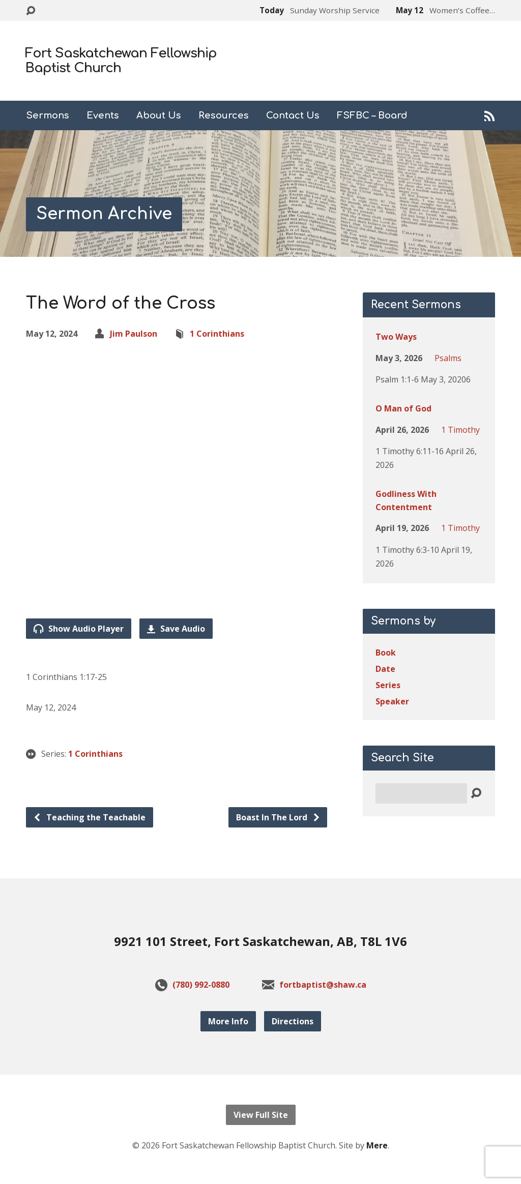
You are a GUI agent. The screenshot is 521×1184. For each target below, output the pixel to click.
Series (387, 685)
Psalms (448, 358)
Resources (223, 115)
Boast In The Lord (278, 817)
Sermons (47, 115)
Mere (377, 1145)
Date (385, 668)
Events (102, 115)
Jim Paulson (133, 333)
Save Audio (176, 628)
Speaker (392, 701)
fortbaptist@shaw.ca (322, 984)
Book (385, 652)
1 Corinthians (217, 333)
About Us (158, 115)
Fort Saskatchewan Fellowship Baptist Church (121, 60)
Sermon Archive (104, 214)
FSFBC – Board (372, 115)
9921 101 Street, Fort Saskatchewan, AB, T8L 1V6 (260, 941)
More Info (228, 1021)
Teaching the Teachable (89, 817)
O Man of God (403, 408)
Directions (292, 1021)
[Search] (421, 793)
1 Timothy (460, 429)
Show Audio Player (79, 628)
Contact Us (293, 115)
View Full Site (261, 1114)
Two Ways (396, 336)
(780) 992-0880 (200, 984)
